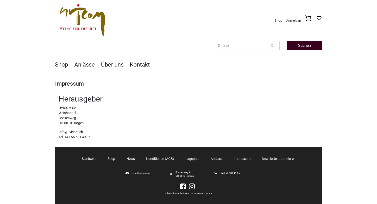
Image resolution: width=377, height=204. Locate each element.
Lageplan (192, 159)
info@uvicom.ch (71, 132)
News (130, 159)
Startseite (89, 159)
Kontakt (140, 64)
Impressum (69, 83)
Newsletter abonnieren (278, 159)
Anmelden (293, 20)
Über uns (112, 64)
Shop (278, 20)
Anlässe (84, 64)
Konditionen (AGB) (160, 159)
